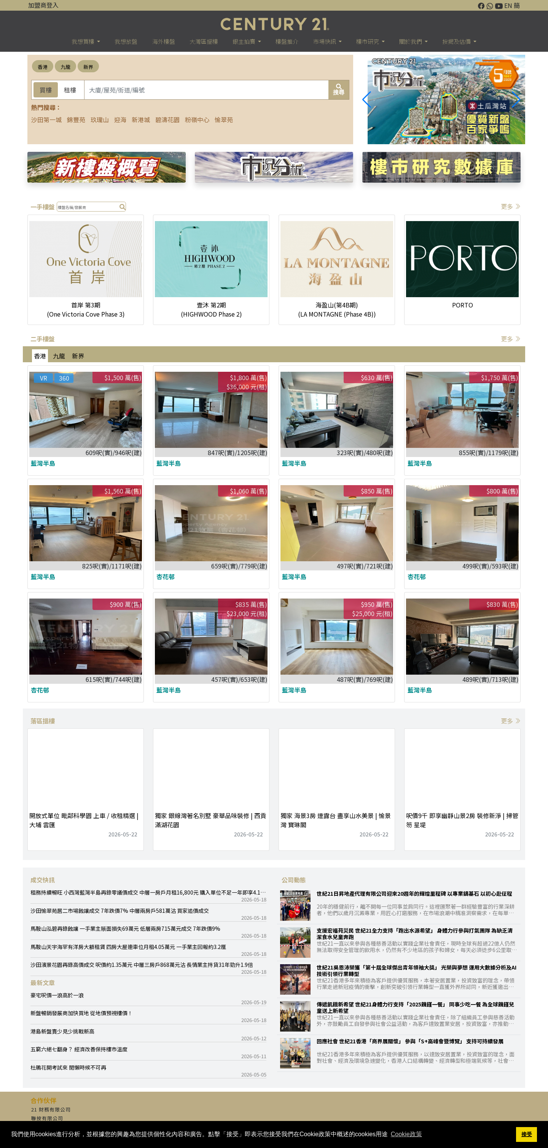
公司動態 (294, 879)
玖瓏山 (100, 119)
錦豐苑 (76, 119)
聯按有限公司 (47, 1118)
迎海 (120, 119)
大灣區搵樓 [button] (204, 41)
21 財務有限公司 (51, 1109)
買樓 (46, 89)
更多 (511, 206)
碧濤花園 (167, 119)
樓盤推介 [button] (287, 41)
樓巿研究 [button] (368, 41)
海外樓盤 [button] (163, 41)
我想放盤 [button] (126, 41)
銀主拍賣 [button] (244, 41)
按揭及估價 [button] (457, 41)
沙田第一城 (46, 119)
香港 (43, 66)
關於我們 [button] (411, 41)
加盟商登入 (43, 5)
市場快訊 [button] (325, 41)
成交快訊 (42, 879)
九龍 (65, 66)
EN (508, 5)
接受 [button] (526, 1134)
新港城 (141, 119)
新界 (88, 66)
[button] (516, 99)
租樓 (70, 89)
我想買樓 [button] (84, 41)
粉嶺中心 (197, 119)
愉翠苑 (224, 119)
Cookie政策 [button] (406, 1134)
